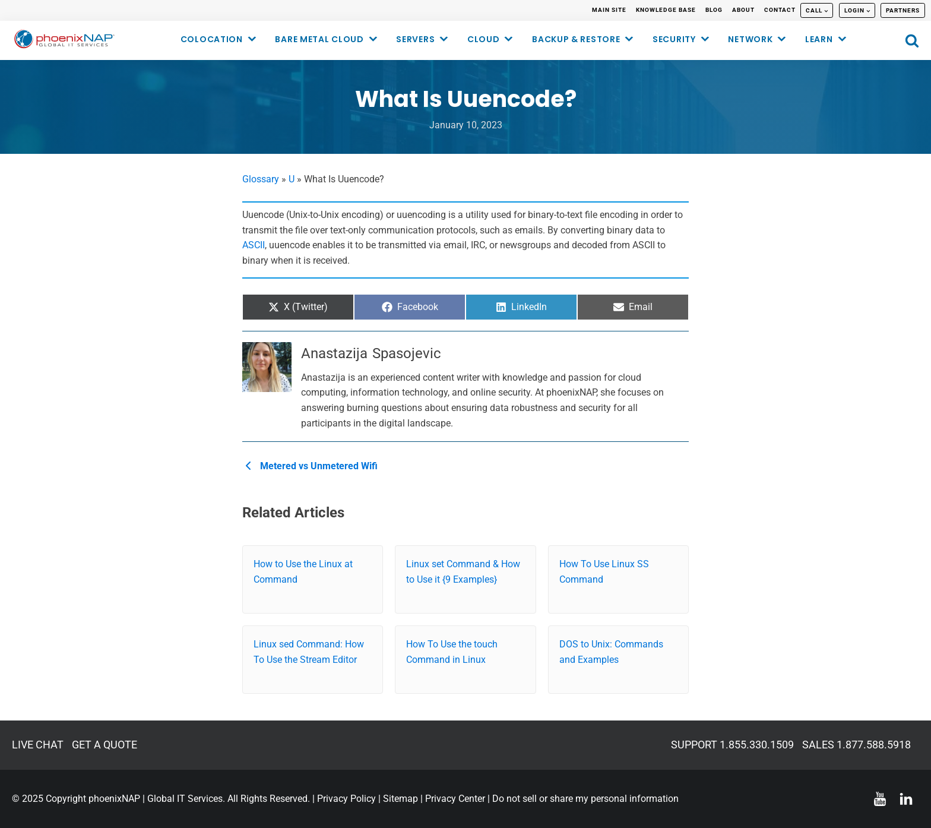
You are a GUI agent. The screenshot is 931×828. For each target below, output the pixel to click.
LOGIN (854, 10)
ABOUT (743, 10)
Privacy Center (455, 798)
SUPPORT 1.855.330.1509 (732, 744)
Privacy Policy (346, 798)
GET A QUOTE (104, 744)
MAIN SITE (609, 10)
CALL (814, 10)
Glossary (260, 179)
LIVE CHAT (38, 744)
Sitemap (400, 798)
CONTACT (780, 10)
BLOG (714, 10)
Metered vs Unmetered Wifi (312, 466)
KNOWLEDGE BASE (666, 10)
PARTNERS (903, 10)
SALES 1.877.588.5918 (856, 744)
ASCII (253, 245)
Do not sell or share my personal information (585, 798)
